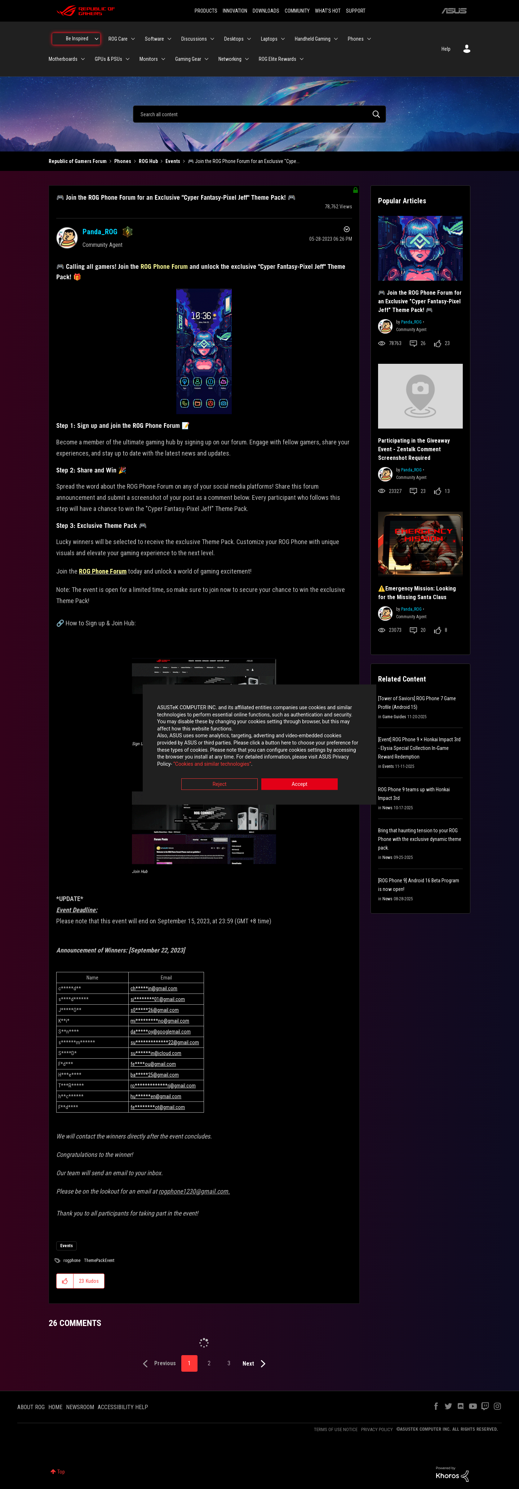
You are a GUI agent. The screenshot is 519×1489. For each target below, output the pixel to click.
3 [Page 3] (228, 1363)
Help (446, 49)
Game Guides (394, 716)
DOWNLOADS (266, 11)
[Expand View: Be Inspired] (96, 39)
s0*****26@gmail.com (154, 1010)
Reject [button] (220, 784)
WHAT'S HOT (328, 11)
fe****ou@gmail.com (153, 1064)
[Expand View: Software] (169, 39)
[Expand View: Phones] (369, 39)
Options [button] (346, 230)
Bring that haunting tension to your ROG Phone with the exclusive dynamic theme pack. (419, 839)
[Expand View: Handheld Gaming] (336, 39)
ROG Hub (148, 161)
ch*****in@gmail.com (153, 988)
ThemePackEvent (99, 1260)
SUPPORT (355, 11)
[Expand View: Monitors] (163, 59)
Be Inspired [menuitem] (77, 38)
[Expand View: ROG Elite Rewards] (301, 59)
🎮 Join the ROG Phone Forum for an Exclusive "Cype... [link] (244, 161)
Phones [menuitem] (356, 39)
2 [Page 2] (209, 1363)
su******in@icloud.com (155, 1053)
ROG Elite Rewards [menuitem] (277, 59)
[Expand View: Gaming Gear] (206, 59)
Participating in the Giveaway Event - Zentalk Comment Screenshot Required (414, 449)
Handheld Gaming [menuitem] (313, 39)
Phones (122, 161)
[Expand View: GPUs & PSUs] (127, 59)
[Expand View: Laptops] (283, 39)
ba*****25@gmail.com (154, 1075)
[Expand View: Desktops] (249, 39)
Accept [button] (299, 784)
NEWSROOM (80, 1407)
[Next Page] (255, 1364)
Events (172, 161)
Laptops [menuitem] (269, 39)
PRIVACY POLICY (377, 1429)
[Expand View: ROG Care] (133, 39)
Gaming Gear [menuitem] (188, 59)
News (387, 807)
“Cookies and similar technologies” (212, 764)
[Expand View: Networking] (246, 59)
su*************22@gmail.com (164, 1042)
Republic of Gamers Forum (78, 161)
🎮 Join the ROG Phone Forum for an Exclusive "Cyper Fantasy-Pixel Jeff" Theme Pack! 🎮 (176, 197)
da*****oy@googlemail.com (160, 1032)
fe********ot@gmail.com (157, 1107)
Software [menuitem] (154, 39)
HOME (55, 1407)
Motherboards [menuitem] (63, 59)
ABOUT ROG (31, 1407)
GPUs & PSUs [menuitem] (108, 59)
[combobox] (259, 114)
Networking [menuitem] (229, 59)
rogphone (71, 1260)
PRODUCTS (206, 11)
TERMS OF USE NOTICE (336, 1429)
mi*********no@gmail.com (159, 1021)
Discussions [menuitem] (194, 39)
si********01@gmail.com (157, 999)
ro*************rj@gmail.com (163, 1086)
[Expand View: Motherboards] (82, 59)
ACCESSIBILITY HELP (123, 1407)
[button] (204, 352)
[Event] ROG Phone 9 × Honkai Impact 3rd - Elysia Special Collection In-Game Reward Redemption (419, 748)
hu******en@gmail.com (155, 1096)
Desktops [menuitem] (234, 39)
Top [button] (61, 1472)
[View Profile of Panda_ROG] (100, 231)
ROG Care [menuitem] (118, 39)
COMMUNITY (297, 11)
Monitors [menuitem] (148, 59)
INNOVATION (235, 11)
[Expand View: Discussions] (212, 39)
